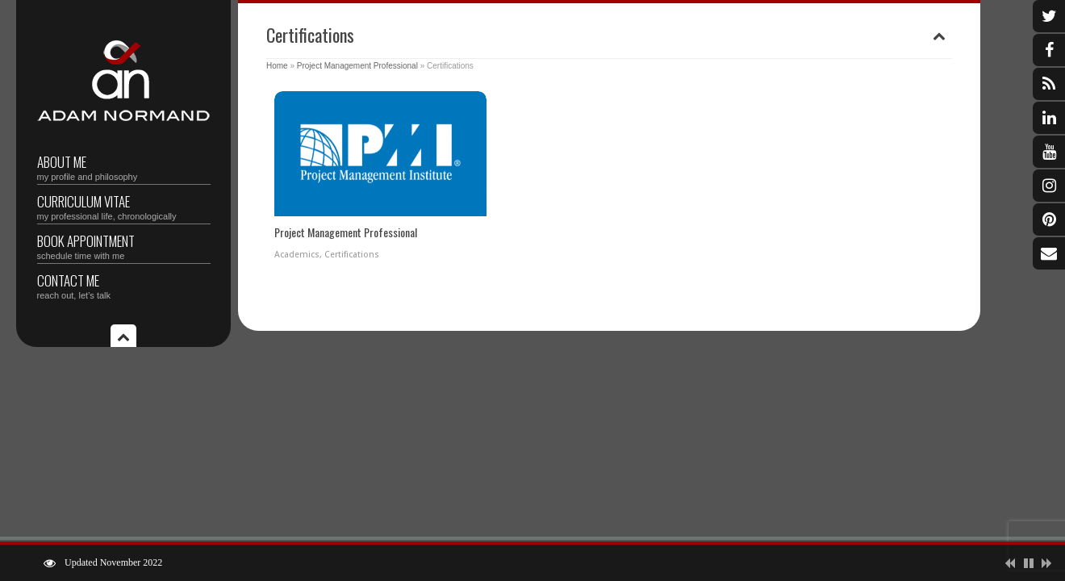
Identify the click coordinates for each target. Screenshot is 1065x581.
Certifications (351, 254)
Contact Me (124, 285)
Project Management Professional (357, 65)
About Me (124, 167)
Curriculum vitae (124, 206)
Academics (297, 254)
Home (277, 65)
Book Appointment (124, 246)
